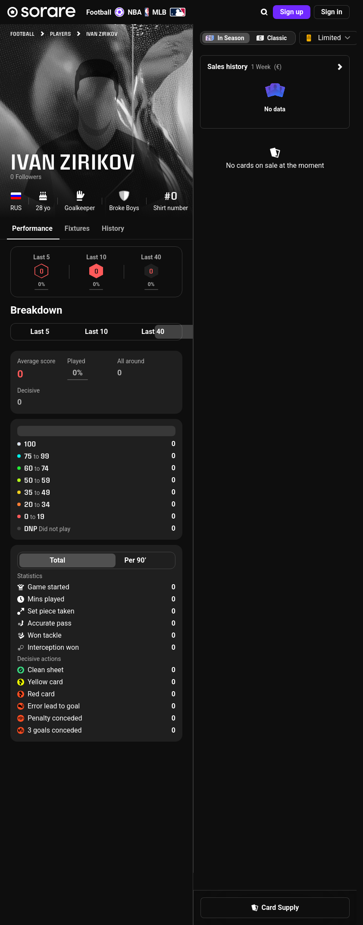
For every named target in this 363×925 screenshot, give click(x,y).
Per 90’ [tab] (135, 560)
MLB (168, 12)
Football (105, 12)
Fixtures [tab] (77, 228)
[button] (264, 12)
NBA (138, 12)
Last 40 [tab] (152, 331)
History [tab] (113, 228)
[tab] (272, 38)
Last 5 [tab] (39, 331)
